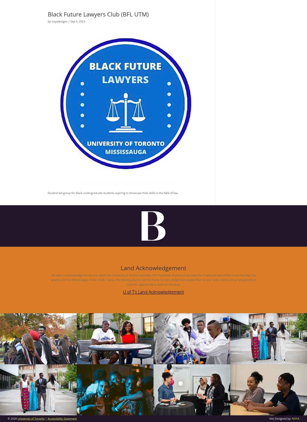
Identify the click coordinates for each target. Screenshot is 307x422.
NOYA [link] (295, 418)
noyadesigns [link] (59, 21)
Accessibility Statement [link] (62, 418)
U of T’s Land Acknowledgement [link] (153, 292)
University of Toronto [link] (31, 418)
